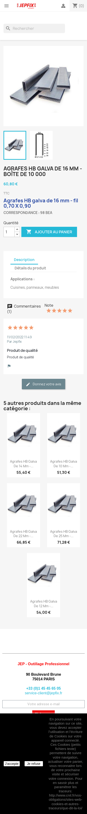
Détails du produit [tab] (30, 268)
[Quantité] (9, 232)
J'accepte (12, 764)
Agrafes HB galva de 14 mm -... (23, 463)
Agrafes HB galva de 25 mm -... (63, 533)
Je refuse (33, 764)
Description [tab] (24, 259)
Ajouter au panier (49, 232)
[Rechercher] (34, 28)
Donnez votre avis (43, 384)
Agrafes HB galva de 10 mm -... (63, 463)
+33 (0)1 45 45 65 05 (43, 688)
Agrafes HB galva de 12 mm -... (43, 603)
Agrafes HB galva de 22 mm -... (23, 533)
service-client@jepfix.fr (43, 693)
